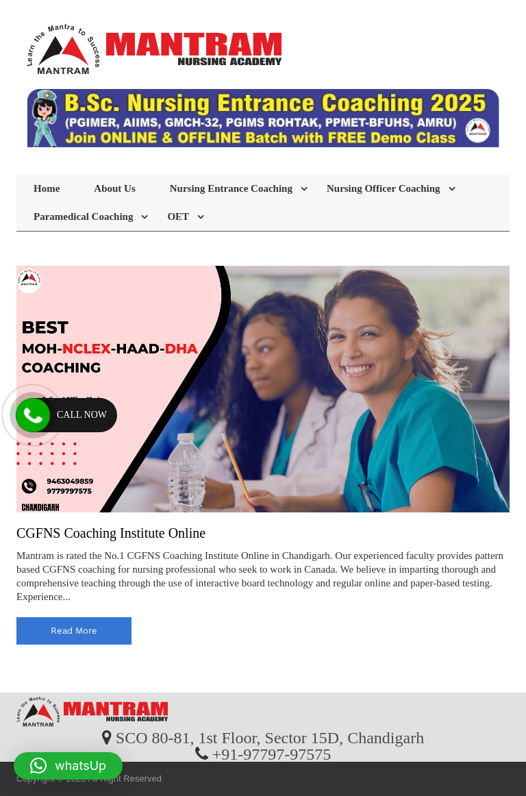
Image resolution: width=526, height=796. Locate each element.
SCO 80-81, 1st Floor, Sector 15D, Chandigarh (270, 737)
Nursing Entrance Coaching (231, 188)
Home (47, 188)
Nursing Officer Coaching (383, 188)
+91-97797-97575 (271, 753)
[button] (68, 766)
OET (178, 216)
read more (74, 630)
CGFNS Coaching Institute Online (110, 532)
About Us (114, 188)
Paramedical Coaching (83, 216)
